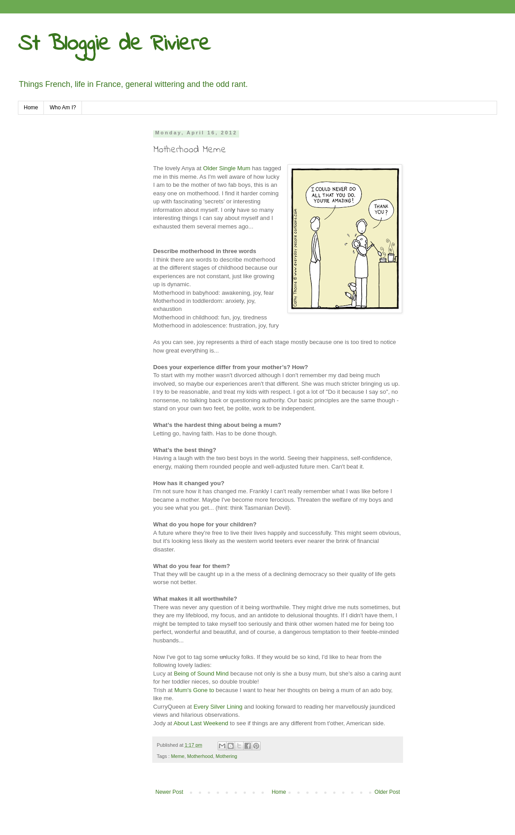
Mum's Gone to (194, 690)
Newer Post (169, 792)
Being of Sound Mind (201, 673)
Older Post (387, 792)
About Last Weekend (200, 723)
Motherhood (200, 756)
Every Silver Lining (217, 706)
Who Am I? (63, 107)
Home (31, 107)
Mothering (226, 756)
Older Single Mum (226, 168)
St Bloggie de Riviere (114, 44)
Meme (178, 756)
